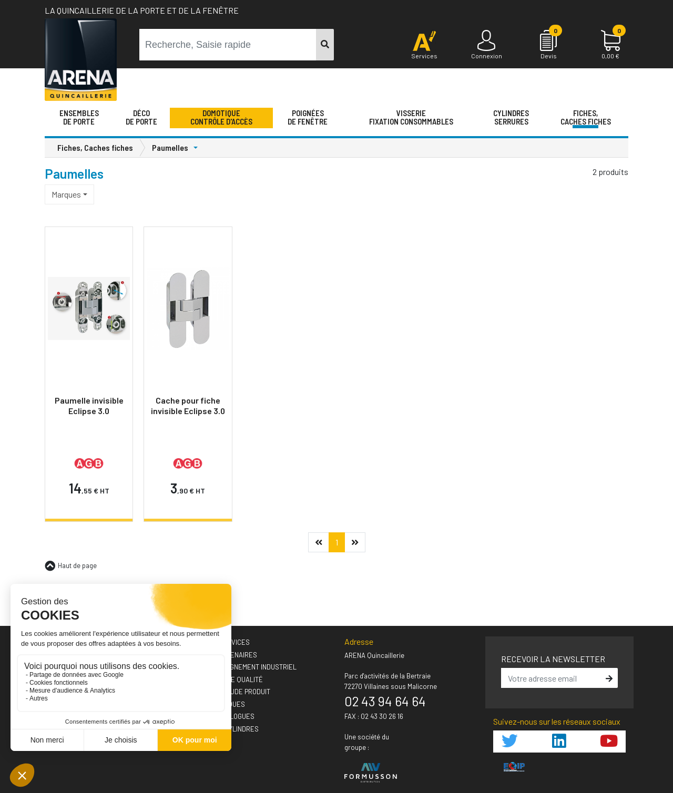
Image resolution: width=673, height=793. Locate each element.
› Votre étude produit (233, 691)
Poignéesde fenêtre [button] (308, 117)
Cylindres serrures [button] (511, 117)
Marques (66, 194)
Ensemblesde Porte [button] (79, 117)
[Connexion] (486, 45)
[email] (552, 678)
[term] (228, 44)
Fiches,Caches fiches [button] (585, 117)
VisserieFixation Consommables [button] (411, 117)
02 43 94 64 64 (385, 701)
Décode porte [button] (141, 117)
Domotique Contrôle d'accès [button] (221, 117)
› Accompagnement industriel (246, 667)
